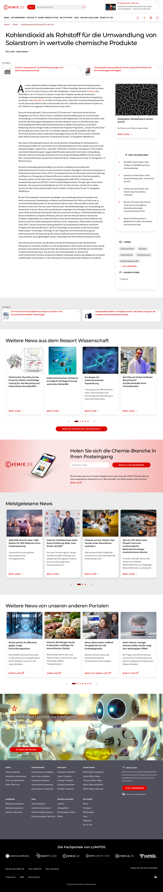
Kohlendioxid (38, 100)
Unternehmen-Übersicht (42, 788)
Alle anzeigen (128, 266)
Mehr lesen (78, 482)
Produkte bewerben (66, 784)
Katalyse (91, 91)
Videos (60, 816)
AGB (22, 877)
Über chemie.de (52, 869)
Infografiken (63, 808)
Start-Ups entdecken (40, 776)
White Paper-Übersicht (93, 788)
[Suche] (84, 7)
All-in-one (87, 824)
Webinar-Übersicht (14, 812)
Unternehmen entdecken (42, 772)
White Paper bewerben (93, 784)
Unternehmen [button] (18, 17)
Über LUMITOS (34, 869)
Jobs (85, 816)
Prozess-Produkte (65, 780)
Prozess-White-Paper (92, 780)
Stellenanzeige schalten (42, 812)
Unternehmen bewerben (42, 784)
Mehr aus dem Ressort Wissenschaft (81, 429)
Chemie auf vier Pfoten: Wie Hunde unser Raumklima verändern (136, 191)
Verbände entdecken (40, 780)
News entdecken (13, 772)
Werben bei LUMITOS (15, 869)
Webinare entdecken (15, 803)
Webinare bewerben (14, 808)
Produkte (87, 808)
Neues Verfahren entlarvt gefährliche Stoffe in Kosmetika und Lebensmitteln (138, 221)
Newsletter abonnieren (131, 465)
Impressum (11, 877)
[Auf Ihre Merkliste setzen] (137, 17)
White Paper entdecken (93, 772)
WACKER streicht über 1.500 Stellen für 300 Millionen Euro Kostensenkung (137, 165)
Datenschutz (34, 877)
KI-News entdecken (26, 749)
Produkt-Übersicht (65, 788)
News (85, 803)
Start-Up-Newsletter (15, 780)
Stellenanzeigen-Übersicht (43, 816)
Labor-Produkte (64, 776)
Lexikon (60, 803)
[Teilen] (144, 17)
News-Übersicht (13, 784)
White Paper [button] (66, 17)
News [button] (6, 17)
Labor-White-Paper (91, 776)
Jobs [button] (76, 17)
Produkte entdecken (66, 772)
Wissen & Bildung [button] (89, 17)
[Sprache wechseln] (151, 17)
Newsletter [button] (106, 17)
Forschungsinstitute (66, 812)
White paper (88, 812)
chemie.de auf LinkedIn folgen (134, 794)
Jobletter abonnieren (41, 808)
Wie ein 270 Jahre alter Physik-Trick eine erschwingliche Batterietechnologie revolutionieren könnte (137, 206)
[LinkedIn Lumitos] (156, 877)
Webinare (87, 820)
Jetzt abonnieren (134, 788)
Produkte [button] (31, 17)
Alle (30, 7)
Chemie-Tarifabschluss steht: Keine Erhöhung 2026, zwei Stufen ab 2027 (139, 178)
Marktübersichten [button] (48, 17)
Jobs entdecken (38, 803)
